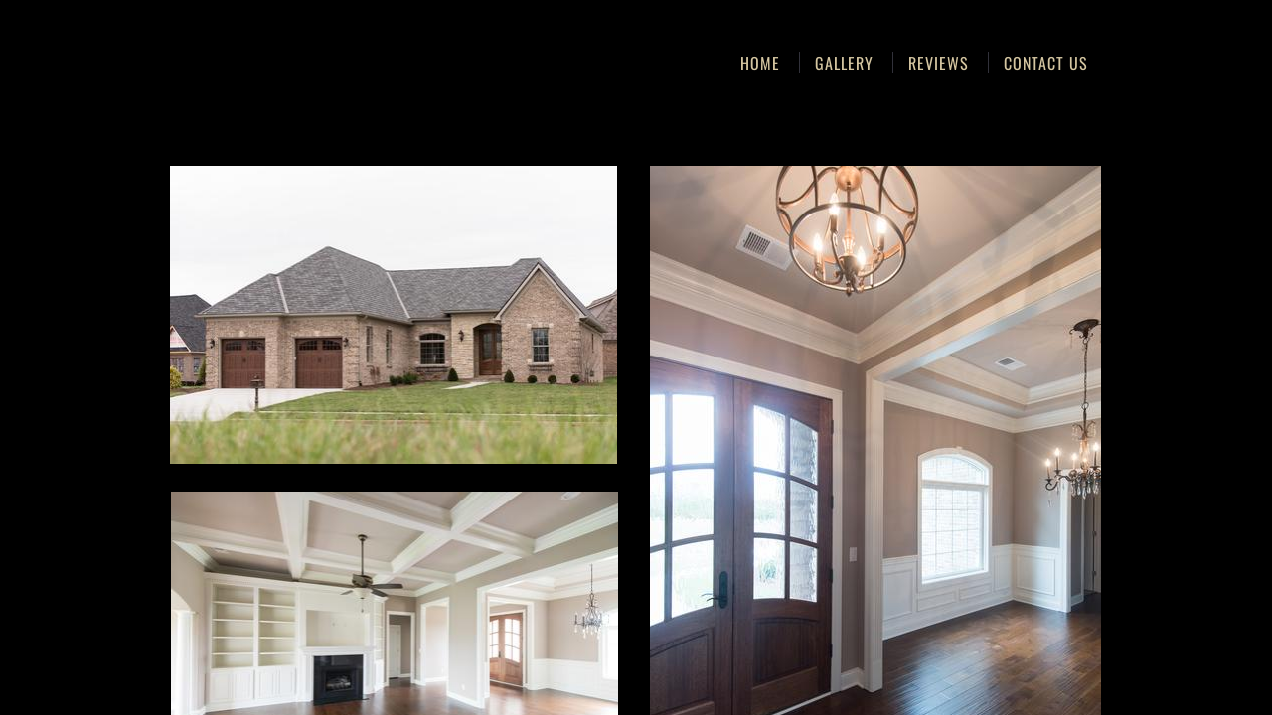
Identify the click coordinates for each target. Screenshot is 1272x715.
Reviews (938, 62)
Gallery (844, 62)
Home (760, 62)
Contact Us (1046, 62)
